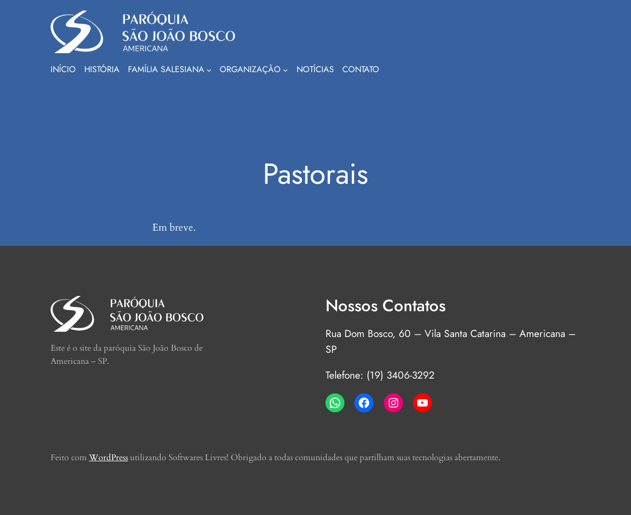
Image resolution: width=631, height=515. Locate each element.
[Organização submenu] (285, 70)
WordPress (108, 457)
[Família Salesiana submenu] (209, 70)
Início (63, 69)
